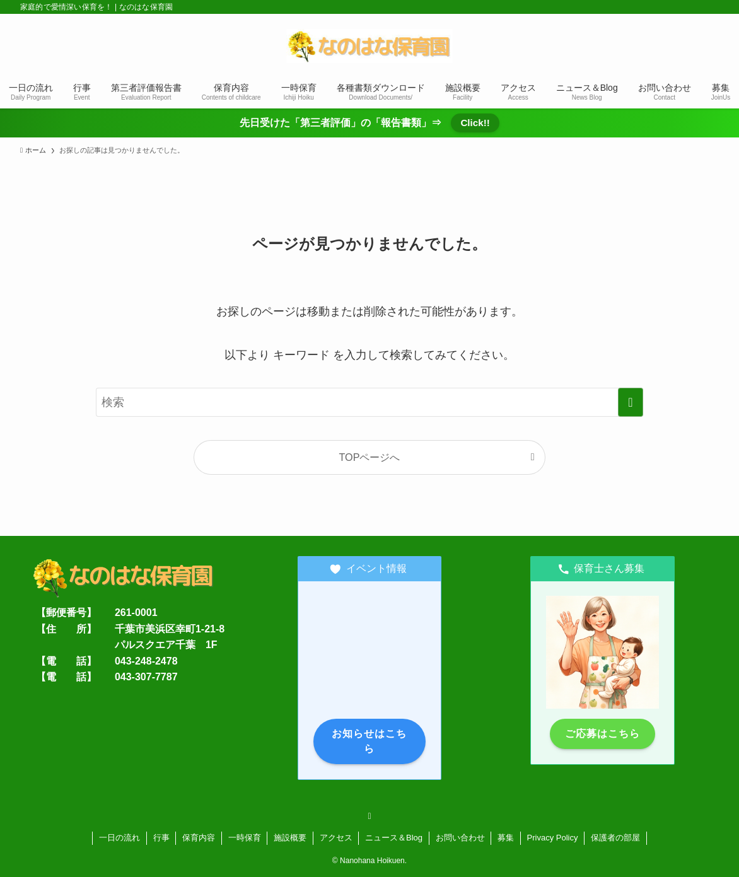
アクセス (336, 837)
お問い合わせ (460, 837)
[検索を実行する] (630, 402)
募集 (506, 837)
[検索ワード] (369, 402)
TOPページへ (369, 457)
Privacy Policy (552, 837)
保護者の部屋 (615, 837)
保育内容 (198, 837)
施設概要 (290, 837)
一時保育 (244, 837)
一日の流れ (119, 837)
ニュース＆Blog (393, 837)
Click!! (474, 122)
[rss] (369, 816)
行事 (161, 837)
